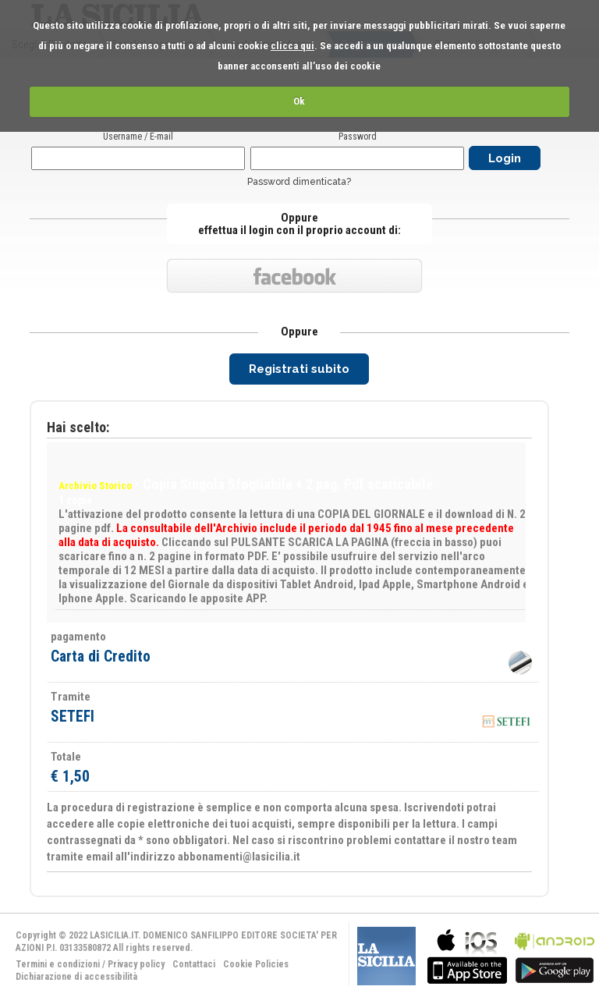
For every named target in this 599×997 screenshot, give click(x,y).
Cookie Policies (256, 964)
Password (357, 136)
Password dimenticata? (299, 181)
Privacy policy (136, 964)
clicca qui (292, 45)
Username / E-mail (138, 136)
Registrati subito (299, 369)
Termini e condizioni (58, 964)
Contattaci (193, 964)
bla (467, 954)
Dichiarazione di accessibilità (76, 976)
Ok (299, 101)
